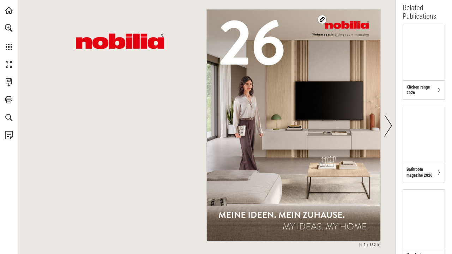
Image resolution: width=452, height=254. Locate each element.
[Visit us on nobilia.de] (346, 24)
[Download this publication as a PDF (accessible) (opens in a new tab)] (9, 82)
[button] (9, 28)
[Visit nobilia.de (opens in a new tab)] (9, 10)
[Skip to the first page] (360, 245)
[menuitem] (9, 37)
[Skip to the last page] (379, 245)
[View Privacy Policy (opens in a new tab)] (9, 135)
